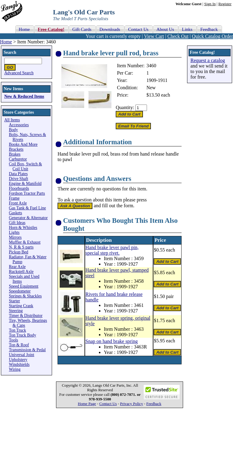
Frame (14, 198)
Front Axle (18, 203)
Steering (16, 310)
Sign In (210, 4)
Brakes (15, 154)
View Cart (154, 36)
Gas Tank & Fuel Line (27, 208)
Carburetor (18, 159)
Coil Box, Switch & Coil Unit (25, 166)
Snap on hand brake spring (111, 341)
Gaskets (15, 213)
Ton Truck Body (22, 335)
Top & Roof (19, 345)
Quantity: (125, 107)
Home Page (87, 404)
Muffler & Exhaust (24, 242)
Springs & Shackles (25, 296)
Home (6, 41)
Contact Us (108, 404)
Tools (13, 340)
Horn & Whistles (23, 227)
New (151, 87)
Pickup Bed (18, 252)
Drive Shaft (18, 178)
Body (13, 129)
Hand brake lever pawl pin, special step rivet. (112, 250)
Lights (14, 232)
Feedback (153, 404)
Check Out (178, 36)
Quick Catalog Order (212, 36)
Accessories (19, 125)
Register (224, 4)
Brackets (16, 149)
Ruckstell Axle (21, 271)
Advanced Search (19, 73)
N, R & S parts (21, 247)
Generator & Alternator (28, 217)
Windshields (19, 364)
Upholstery (18, 359)
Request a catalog (207, 60)
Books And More (23, 144)
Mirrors (15, 237)
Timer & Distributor (26, 315)
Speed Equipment (23, 286)
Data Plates (18, 173)
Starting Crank (21, 306)
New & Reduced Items (24, 96)
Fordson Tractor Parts (27, 193)
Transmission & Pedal (27, 350)
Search (10, 52)
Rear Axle (17, 266)
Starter (14, 301)
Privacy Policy (131, 404)
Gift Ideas (17, 222)
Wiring (15, 369)
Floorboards (19, 188)
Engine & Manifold (25, 183)
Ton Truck (17, 330)
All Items (12, 120)
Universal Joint (21, 354)
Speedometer (20, 291)
